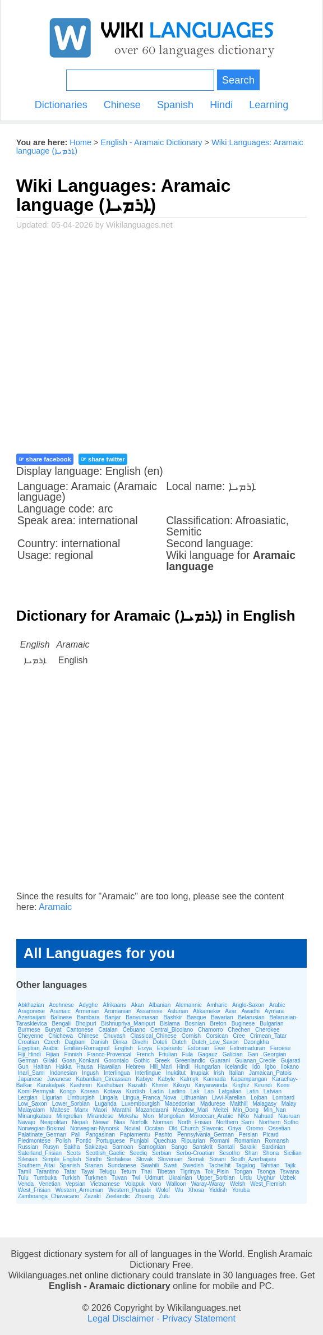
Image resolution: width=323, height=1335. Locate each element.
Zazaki (92, 1196)
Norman (163, 1122)
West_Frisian (34, 1190)
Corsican (217, 1036)
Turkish (71, 1178)
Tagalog (245, 1165)
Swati (170, 1165)
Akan (137, 1005)
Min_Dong (246, 1110)
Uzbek (288, 1178)
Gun (23, 1067)
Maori (100, 1110)
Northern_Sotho (279, 1122)
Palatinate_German (42, 1134)
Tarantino (47, 1171)
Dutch (179, 1042)
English (123, 1048)
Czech (51, 1042)
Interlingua (117, 1073)
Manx (81, 1110)
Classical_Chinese (154, 1036)
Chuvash (114, 1036)
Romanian (247, 1141)
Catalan (107, 1030)
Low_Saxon (32, 1104)
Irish (219, 1073)
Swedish (193, 1165)
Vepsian (76, 1184)
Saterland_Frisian (40, 1153)
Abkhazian (31, 1005)
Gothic (141, 1060)
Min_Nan (275, 1110)
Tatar (70, 1171)
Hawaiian (109, 1067)
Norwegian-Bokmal (41, 1128)
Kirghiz (241, 1085)
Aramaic (55, 907)
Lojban (259, 1097)
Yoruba (241, 1190)
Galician (233, 1054)
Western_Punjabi (129, 1190)
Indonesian (63, 1073)
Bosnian (195, 1023)
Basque (196, 1017)
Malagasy (264, 1104)
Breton (218, 1023)
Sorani (217, 1159)
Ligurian (53, 1097)
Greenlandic (190, 1060)
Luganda (106, 1104)
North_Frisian (194, 1122)
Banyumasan (142, 1017)
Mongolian (171, 1116)
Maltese (60, 1110)
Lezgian (28, 1097)
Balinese (61, 1017)
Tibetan (166, 1171)
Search (238, 80)
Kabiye (144, 1079)
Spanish (175, 104)
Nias (119, 1122)
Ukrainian (180, 1178)
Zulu (164, 1196)
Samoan (122, 1147)
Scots (74, 1153)
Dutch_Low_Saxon (215, 1042)
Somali (196, 1159)
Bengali (61, 1023)
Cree (239, 1036)
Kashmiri (81, 1085)
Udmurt (154, 1178)
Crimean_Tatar (268, 1036)
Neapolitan (53, 1122)
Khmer (160, 1085)
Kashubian (109, 1085)
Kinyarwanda (211, 1085)
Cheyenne (31, 1036)
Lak (195, 1091)
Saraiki (248, 1147)
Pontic (83, 1141)
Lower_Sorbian (71, 1104)
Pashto (163, 1134)
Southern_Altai (36, 1165)
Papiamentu (135, 1134)
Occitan (154, 1128)
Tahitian (269, 1165)
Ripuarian (193, 1141)
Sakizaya (96, 1147)
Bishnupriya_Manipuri (128, 1023)
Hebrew (135, 1067)
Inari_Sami (31, 1073)
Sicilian (293, 1153)
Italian (236, 1073)
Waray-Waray (208, 1184)
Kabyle (167, 1079)
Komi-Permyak (36, 1091)
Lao (209, 1091)
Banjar (113, 1017)
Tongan (243, 1171)
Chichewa (60, 1036)
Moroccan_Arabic (211, 1116)
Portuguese (110, 1141)
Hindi (221, 104)
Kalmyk (189, 1079)
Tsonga (266, 1171)
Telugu (107, 1171)
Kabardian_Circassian (103, 1079)
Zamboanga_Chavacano (49, 1196)
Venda (26, 1184)
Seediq (138, 1153)
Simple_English (62, 1159)
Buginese (243, 1023)
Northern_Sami (235, 1122)
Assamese (149, 1011)
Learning (268, 104)
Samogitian (152, 1147)
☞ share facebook (45, 459)
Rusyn (51, 1147)
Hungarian (207, 1067)
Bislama (170, 1023)
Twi (136, 1178)
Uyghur (266, 1178)
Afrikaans (114, 1005)
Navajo (26, 1122)
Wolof (163, 1190)
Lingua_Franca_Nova (150, 1097)
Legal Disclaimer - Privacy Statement (161, 1318)
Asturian (178, 1011)
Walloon (176, 1184)
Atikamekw (206, 1011)
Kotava (112, 1091)
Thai (146, 1171)
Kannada (214, 1079)
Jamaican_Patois (270, 1073)
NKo (243, 1116)
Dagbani (75, 1042)
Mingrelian (69, 1116)
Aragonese (31, 1011)
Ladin (157, 1091)
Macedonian (180, 1104)
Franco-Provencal (109, 1054)
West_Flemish (267, 1184)
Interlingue (148, 1073)
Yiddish (218, 1190)
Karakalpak (51, 1085)
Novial (132, 1128)
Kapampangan (248, 1079)
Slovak (144, 1159)
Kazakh (137, 1085)
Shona (270, 1153)
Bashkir (172, 1017)
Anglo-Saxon (248, 1005)
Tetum (128, 1171)
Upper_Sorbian (215, 1178)
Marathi (121, 1110)
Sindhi (93, 1159)
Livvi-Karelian (229, 1097)
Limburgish (81, 1097)
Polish (63, 1141)
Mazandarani (152, 1110)
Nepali (79, 1122)
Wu (179, 1190)
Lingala (109, 1097)
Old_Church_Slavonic (196, 1128)
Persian (248, 1134)
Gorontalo (116, 1060)
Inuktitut (176, 1073)
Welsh (238, 1184)
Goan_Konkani (80, 1060)
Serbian (161, 1153)
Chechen (239, 1030)
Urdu (246, 1178)
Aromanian (117, 1011)
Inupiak (200, 1073)
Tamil (24, 1171)
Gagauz (208, 1054)
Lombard (283, 1097)
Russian (28, 1147)
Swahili (150, 1165)
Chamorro (210, 1030)
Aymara (274, 1011)
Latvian (273, 1091)
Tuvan (119, 1178)
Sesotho (229, 1153)
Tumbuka (45, 1178)
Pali (76, 1134)
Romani (219, 1141)
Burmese (29, 1030)
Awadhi (250, 1011)
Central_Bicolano (171, 1030)
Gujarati (291, 1060)
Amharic (216, 1005)
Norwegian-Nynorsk (94, 1128)
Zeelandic (117, 1196)
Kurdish (135, 1091)
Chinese (122, 104)
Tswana (289, 1171)
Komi (283, 1085)
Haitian (41, 1067)
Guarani (220, 1060)
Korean (90, 1091)
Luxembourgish (141, 1104)
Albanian (159, 1005)
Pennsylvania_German (205, 1134)
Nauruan (288, 1116)
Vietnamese (105, 1184)
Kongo (67, 1091)
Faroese (280, 1048)
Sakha (72, 1147)
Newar (101, 1122)
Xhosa (196, 1190)
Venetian (50, 1184)
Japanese (30, 1079)
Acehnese (61, 1005)
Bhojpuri (86, 1023)
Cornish (191, 1036)
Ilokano (290, 1067)
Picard (271, 1134)
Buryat (53, 1030)
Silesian (28, 1159)
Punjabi (139, 1141)
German (28, 1060)
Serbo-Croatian (195, 1153)
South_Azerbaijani (253, 1159)
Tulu (23, 1178)
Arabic (277, 1005)
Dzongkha (256, 1042)
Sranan (94, 1165)
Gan (253, 1054)
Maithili (238, 1104)
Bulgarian (271, 1023)
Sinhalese (119, 1159)
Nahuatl (263, 1116)
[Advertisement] (161, 338)
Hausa (85, 1067)
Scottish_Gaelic (105, 1153)
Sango (179, 1147)
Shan (250, 1153)
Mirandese (100, 1116)
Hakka (63, 1067)
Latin (252, 1091)
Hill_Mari (161, 1067)
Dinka (120, 1042)
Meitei (220, 1110)
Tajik (290, 1165)
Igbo (270, 1067)
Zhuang (144, 1196)
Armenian (87, 1011)
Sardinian (273, 1147)
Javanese (59, 1079)
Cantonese (79, 1030)
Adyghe (88, 1005)
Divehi (140, 1042)
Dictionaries (61, 104)
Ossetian (279, 1128)
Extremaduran (247, 1048)
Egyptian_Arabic (38, 1048)
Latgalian (230, 1091)
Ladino (177, 1091)
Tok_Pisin (217, 1171)
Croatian (28, 1042)
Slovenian (170, 1159)
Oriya (234, 1128)
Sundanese (122, 1165)
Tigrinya (190, 1171)
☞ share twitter (102, 459)
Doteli (160, 1042)
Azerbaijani (31, 1017)
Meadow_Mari (191, 1110)
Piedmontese (34, 1141)
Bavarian (222, 1017)
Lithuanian (194, 1097)
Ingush (90, 1073)
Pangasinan (100, 1134)
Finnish (73, 1054)
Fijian (52, 1054)
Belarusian (251, 1017)
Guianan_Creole (255, 1060)
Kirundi (263, 1085)
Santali (226, 1147)
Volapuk (134, 1184)
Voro (156, 1184)
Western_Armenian (79, 1190)
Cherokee (267, 1030)
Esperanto (170, 1048)
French (145, 1054)
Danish (99, 1042)
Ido (256, 1067)
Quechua (165, 1141)
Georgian (274, 1054)
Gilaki (50, 1060)
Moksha (128, 1116)
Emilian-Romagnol (86, 1048)
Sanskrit (202, 1147)
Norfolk (139, 1122)
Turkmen (96, 1178)
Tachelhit (219, 1165)
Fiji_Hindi (29, 1054)
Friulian (168, 1054)
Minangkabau (35, 1116)
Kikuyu (181, 1085)
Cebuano (134, 1030)
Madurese (212, 1104)
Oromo (255, 1128)
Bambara (88, 1017)
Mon (148, 1116)
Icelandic (236, 1067)
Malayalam (31, 1110)
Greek (162, 1060)
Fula (187, 1054)
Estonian (198, 1048)
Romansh (277, 1141)
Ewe (219, 1048)
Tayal (87, 1171)
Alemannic (189, 1005)
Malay (289, 1104)
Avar (230, 1011)
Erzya (144, 1048)
